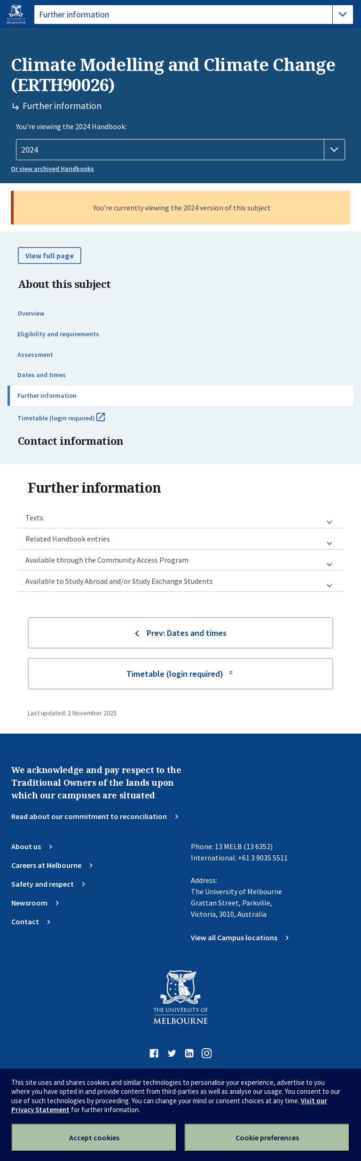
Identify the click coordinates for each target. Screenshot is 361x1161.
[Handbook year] (180, 149)
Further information (47, 395)
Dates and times (41, 375)
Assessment (35, 354)
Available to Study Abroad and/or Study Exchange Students (119, 581)
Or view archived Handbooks (52, 168)
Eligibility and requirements (58, 334)
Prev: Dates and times (187, 632)
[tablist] (193, 14)
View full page (49, 255)
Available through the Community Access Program (106, 560)
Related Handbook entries (67, 538)
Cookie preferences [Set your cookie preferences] (267, 1137)
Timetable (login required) (71, 421)
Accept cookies (94, 1137)
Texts (34, 517)
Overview (30, 313)
